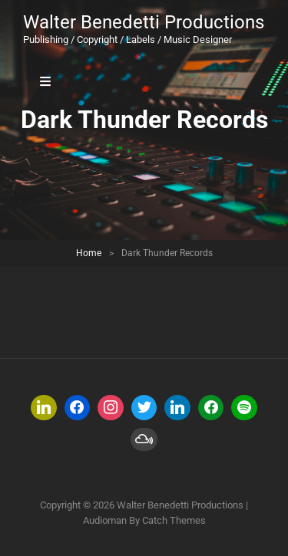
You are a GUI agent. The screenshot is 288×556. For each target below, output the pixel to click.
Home (88, 253)
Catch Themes (174, 520)
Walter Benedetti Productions (143, 22)
